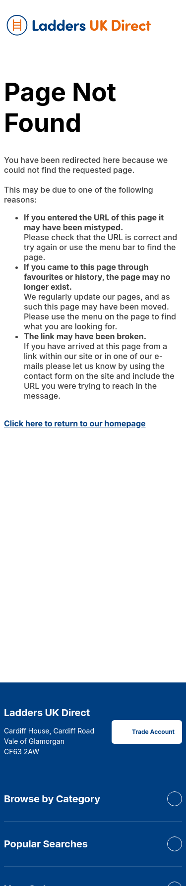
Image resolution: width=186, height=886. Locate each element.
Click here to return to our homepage (75, 423)
